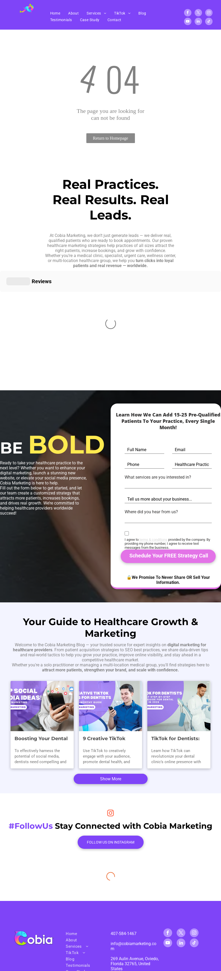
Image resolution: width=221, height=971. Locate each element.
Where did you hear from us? (151, 511)
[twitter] (198, 13)
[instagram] (209, 13)
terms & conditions (153, 540)
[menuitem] (55, 13)
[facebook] (187, 13)
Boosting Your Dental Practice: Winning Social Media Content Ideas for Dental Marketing (41, 739)
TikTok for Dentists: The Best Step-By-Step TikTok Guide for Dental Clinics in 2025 (177, 739)
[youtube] (187, 22)
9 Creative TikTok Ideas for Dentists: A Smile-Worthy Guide (108, 739)
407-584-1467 (124, 933)
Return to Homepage (110, 138)
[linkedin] (198, 22)
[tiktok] (209, 22)
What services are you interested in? (158, 477)
